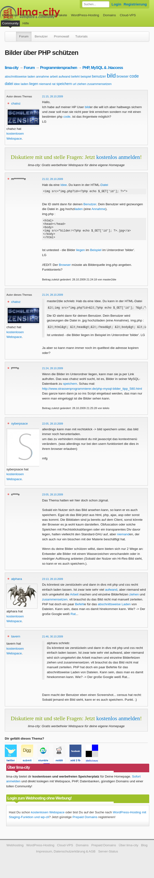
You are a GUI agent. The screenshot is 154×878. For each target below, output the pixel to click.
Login (116, 4)
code (134, 76)
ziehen (81, 84)
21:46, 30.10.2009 (52, 642)
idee (17, 84)
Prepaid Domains (85, 823)
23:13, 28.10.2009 (52, 585)
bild (111, 75)
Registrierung (135, 4)
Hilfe (25, 23)
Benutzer (41, 36)
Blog (144, 851)
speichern (64, 84)
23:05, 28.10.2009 (52, 500)
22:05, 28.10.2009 (52, 430)
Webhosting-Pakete (53, 15)
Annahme (98, 209)
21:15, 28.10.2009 (52, 96)
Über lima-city (128, 851)
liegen (33, 84)
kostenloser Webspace (18, 15)
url (74, 84)
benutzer (99, 76)
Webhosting (15, 851)
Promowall (61, 36)
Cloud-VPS (128, 15)
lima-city (11, 67)
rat (53, 84)
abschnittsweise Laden (114, 610)
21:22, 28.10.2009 (52, 179)
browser (123, 76)
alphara (16, 585)
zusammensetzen (99, 84)
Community (10, 23)
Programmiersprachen (58, 67)
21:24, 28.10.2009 (52, 299)
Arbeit (74, 601)
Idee (63, 185)
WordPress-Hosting (85, 15)
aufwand (64, 76)
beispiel (85, 76)
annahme (42, 76)
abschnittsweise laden (20, 76)
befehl (75, 76)
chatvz (16, 103)
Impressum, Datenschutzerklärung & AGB (66, 858)
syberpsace (19, 430)
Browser (65, 270)
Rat (73, 620)
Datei (104, 185)
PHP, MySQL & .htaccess (102, 67)
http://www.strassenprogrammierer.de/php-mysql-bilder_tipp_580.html (92, 395)
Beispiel (95, 255)
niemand (45, 84)
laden (24, 84)
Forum (23, 36)
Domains (109, 15)
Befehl (79, 610)
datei (9, 84)
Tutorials (81, 36)
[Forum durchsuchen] (95, 4)
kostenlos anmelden (118, 157)
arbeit (54, 76)
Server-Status (108, 858)
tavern (15, 643)
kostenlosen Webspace (47, 818)
